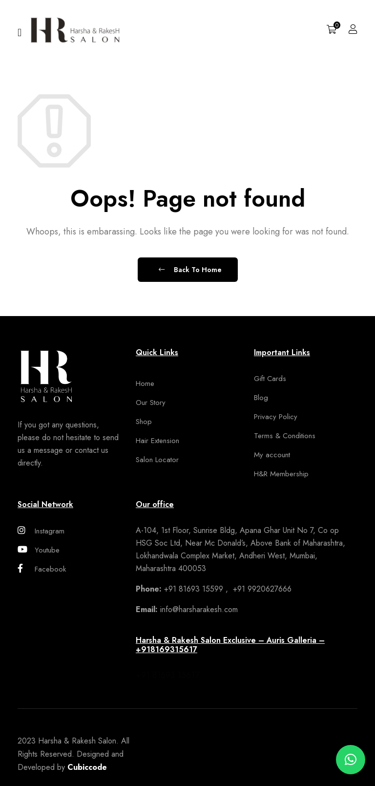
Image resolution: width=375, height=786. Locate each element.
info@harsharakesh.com (187, 609)
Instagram (41, 531)
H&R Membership (281, 473)
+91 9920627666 (261, 589)
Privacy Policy (275, 416)
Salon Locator (157, 459)
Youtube (39, 550)
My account (272, 454)
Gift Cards (270, 378)
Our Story (151, 402)
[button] (350, 759)
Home (145, 383)
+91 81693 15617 (167, 675)
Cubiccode (87, 767)
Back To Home (190, 270)
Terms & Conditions (284, 435)
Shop (144, 421)
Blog (261, 397)
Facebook (42, 569)
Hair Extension (157, 440)
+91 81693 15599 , (183, 589)
